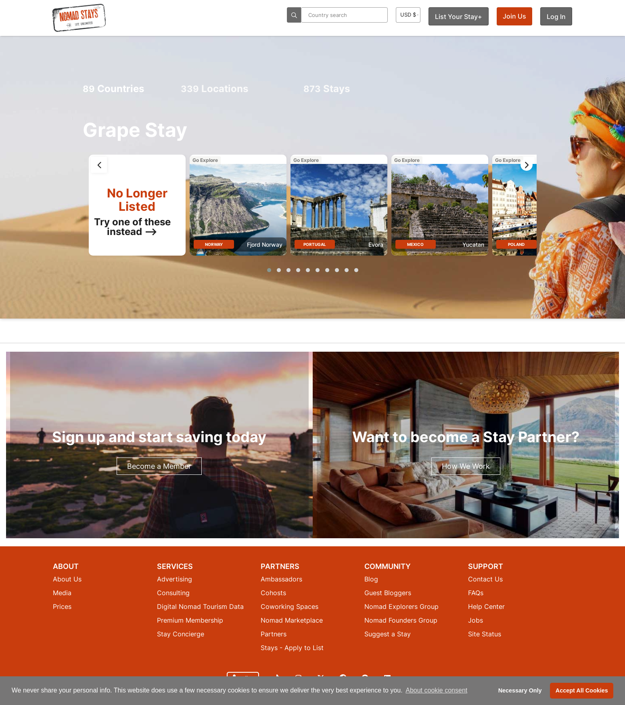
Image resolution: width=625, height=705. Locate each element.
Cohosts (273, 593)
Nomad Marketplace (292, 620)
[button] (269, 270)
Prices (62, 606)
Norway (214, 244)
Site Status (484, 634)
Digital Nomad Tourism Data (200, 606)
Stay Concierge (180, 634)
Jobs (475, 620)
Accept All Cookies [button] (582, 690)
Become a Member (159, 466)
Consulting (173, 593)
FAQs (475, 593)
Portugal (314, 244)
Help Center (486, 606)
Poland (516, 244)
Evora (375, 244)
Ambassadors (281, 579)
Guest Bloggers (387, 593)
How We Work (466, 466)
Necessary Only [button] (520, 690)
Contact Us (485, 579)
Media (62, 593)
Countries (113, 88)
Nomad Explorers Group (401, 606)
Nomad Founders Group (400, 620)
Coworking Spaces (289, 606)
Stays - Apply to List (292, 648)
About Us (67, 579)
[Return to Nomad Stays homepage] (79, 17)
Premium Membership (190, 620)
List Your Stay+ (458, 17)
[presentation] (99, 165)
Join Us (514, 16)
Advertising (174, 579)
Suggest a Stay (387, 634)
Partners (273, 634)
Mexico (415, 244)
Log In (556, 17)
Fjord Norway (264, 244)
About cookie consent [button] (436, 690)
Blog (371, 579)
